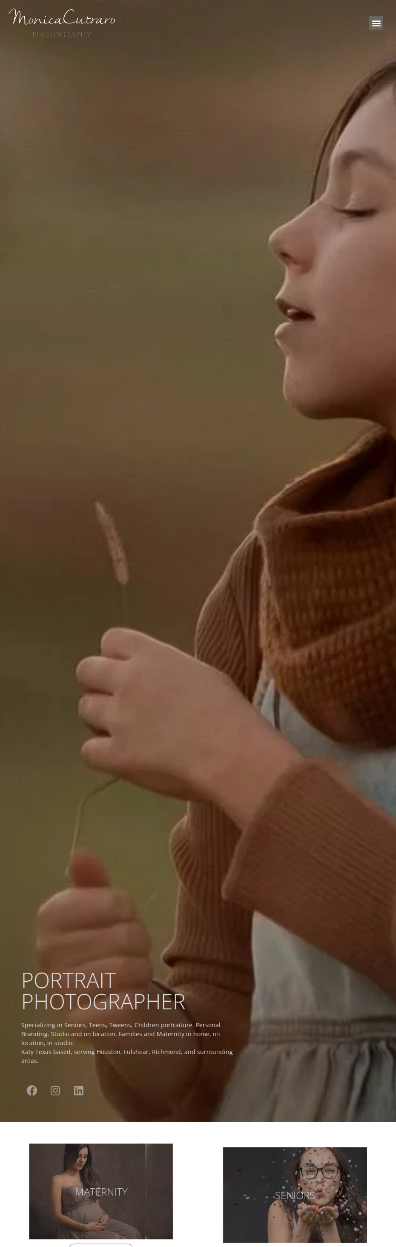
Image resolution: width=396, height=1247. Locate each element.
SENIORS (295, 1211)
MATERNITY (101, 1197)
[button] (376, 23)
